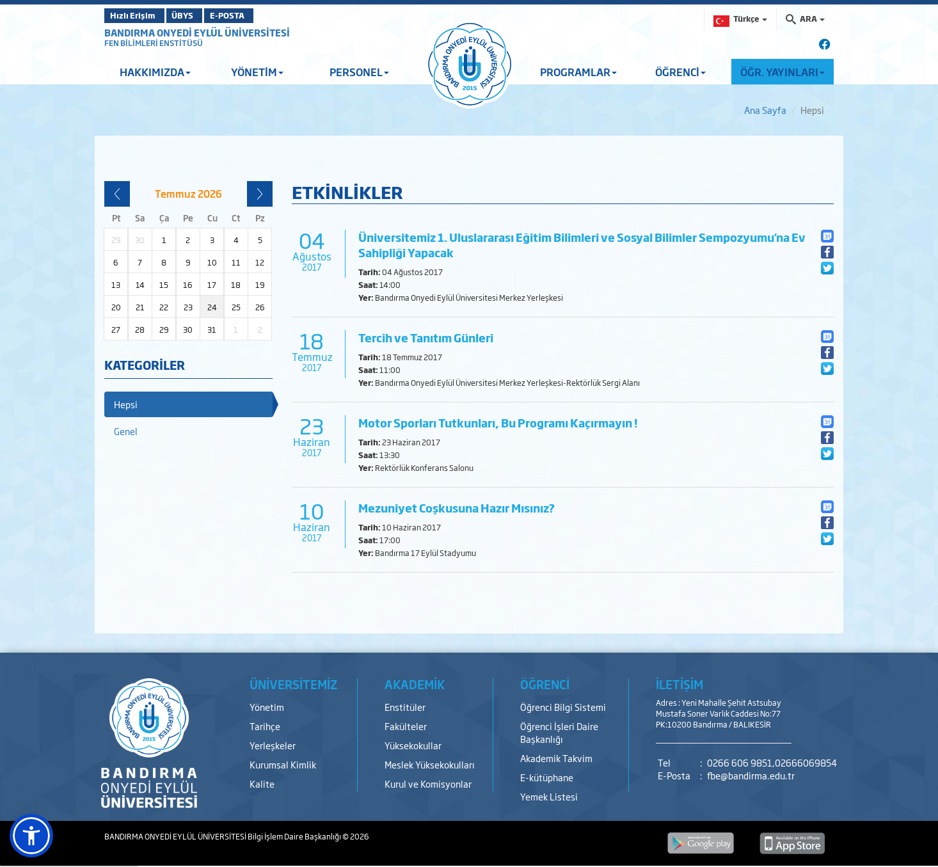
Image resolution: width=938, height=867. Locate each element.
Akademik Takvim (556, 758)
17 (211, 284)
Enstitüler (405, 706)
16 (188, 284)
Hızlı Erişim (136, 15)
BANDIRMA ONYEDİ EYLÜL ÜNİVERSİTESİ (197, 32)
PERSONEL (359, 71)
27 (115, 329)
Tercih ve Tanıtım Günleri (425, 338)
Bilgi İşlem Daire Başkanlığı (295, 836)
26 (260, 307)
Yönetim (267, 706)
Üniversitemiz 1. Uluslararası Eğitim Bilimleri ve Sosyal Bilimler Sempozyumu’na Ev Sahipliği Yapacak (582, 244)
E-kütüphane (546, 777)
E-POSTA (258, 15)
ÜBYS (198, 15)
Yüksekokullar (413, 745)
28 (140, 329)
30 (188, 329)
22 (163, 307)
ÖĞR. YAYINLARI (782, 71)
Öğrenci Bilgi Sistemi (563, 706)
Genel (126, 431)
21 (140, 307)
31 (211, 329)
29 (164, 329)
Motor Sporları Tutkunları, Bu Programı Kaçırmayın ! (498, 423)
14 (140, 284)
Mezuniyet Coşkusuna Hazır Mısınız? (456, 508)
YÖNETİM (257, 71)
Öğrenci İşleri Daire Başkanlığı (559, 732)
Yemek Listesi (549, 796)
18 (236, 284)
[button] (31, 835)
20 (116, 307)
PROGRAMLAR (578, 71)
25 (236, 307)
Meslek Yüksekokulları (430, 764)
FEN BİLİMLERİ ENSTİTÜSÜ (153, 43)
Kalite (262, 783)
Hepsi (126, 404)
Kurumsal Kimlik (283, 764)
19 (260, 284)
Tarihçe (265, 726)
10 (212, 262)
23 (188, 307)
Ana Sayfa (765, 109)
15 (163, 284)
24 (212, 307)
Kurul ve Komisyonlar (428, 783)
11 (236, 262)
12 (259, 262)
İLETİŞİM (679, 684)
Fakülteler (406, 726)
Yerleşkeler (273, 745)
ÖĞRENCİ (680, 71)
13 (115, 284)
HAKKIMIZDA (155, 71)
